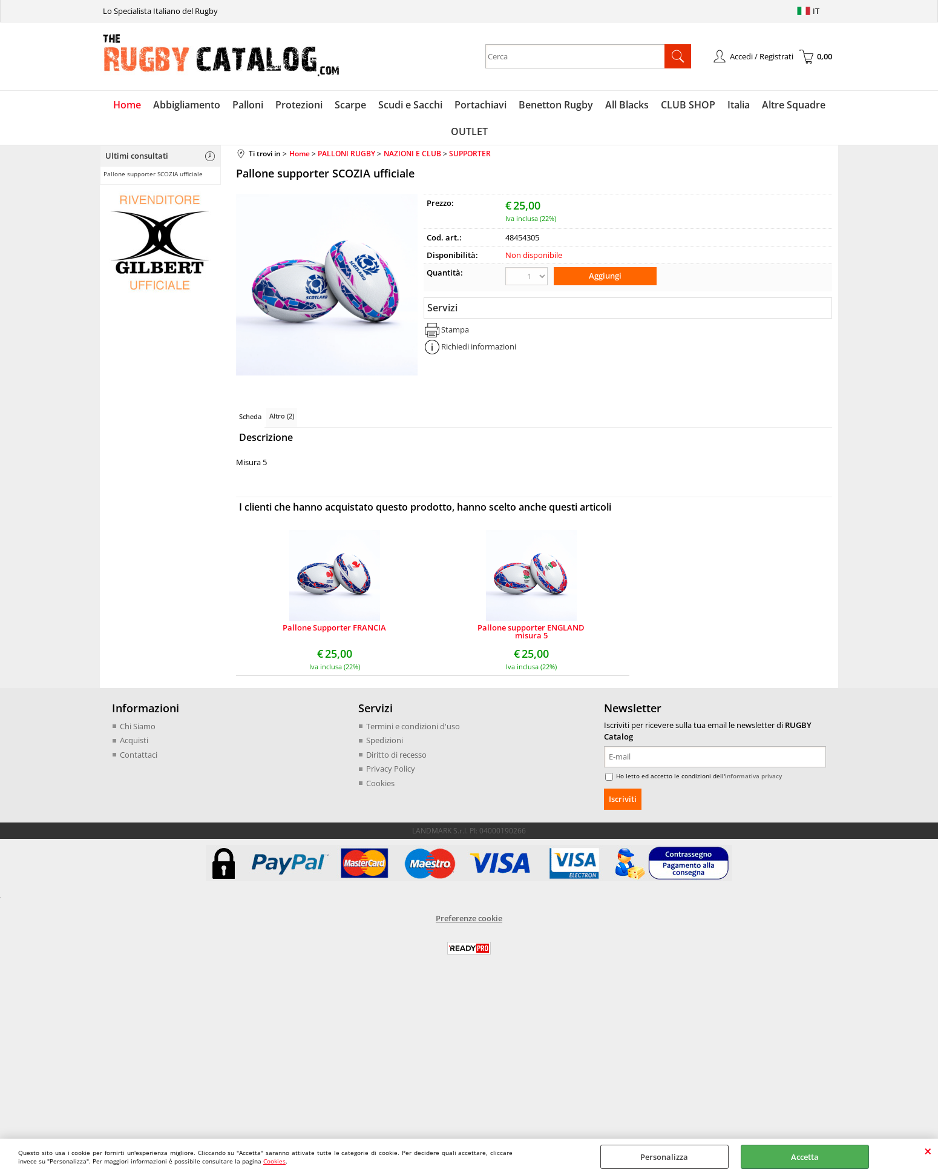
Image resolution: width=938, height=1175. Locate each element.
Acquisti (134, 740)
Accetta (805, 1156)
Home (127, 104)
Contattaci (138, 754)
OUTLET (469, 131)
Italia (738, 104)
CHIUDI (928, 1151)
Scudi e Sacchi (410, 104)
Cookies (274, 1161)
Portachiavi (480, 104)
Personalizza (664, 1156)
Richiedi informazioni (478, 346)
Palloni (247, 104)
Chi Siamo (138, 726)
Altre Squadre (793, 104)
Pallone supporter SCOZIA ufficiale (153, 174)
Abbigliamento (186, 104)
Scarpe (350, 104)
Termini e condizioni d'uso (413, 726)
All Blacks (627, 104)
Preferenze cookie (469, 918)
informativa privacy (753, 776)
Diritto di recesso (396, 754)
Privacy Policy (390, 768)
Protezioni (299, 104)
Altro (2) (281, 415)
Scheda (250, 416)
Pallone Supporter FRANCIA (334, 628)
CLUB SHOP (688, 104)
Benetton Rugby (556, 104)
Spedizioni (384, 740)
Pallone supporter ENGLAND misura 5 (531, 632)
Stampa (455, 329)
